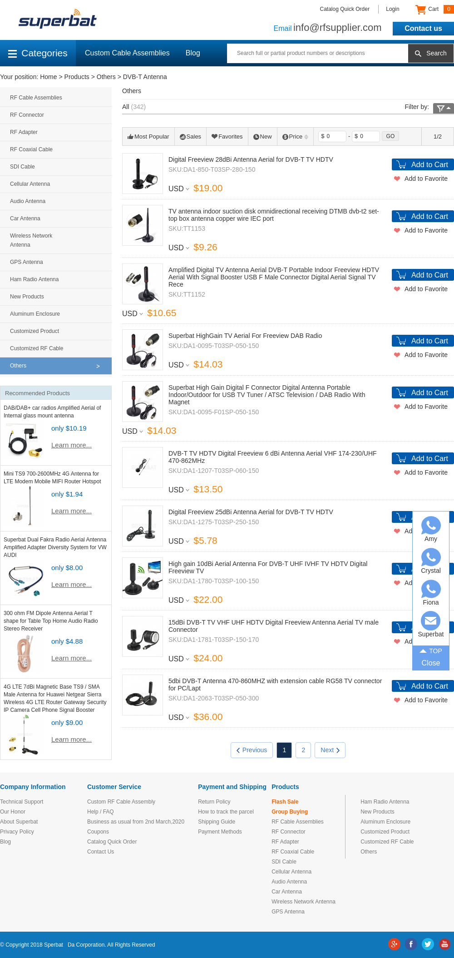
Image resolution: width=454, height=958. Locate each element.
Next (330, 750)
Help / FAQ (100, 812)
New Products (27, 296)
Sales (191, 136)
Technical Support (21, 802)
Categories (38, 53)
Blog (193, 53)
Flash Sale (284, 802)
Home (48, 76)
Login (392, 9)
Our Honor (12, 812)
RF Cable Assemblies (36, 97)
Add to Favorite (426, 178)
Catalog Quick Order (345, 9)
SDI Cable (22, 167)
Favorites (227, 136)
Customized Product (34, 331)
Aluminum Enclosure (35, 314)
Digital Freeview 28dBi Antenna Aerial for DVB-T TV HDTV (250, 159)
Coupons (98, 832)
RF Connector (27, 115)
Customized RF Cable (36, 348)
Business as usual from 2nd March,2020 (135, 822)
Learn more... (71, 445)
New (262, 136)
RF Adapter (24, 132)
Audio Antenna (27, 201)
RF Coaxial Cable (31, 149)
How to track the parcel (226, 812)
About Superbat (19, 822)
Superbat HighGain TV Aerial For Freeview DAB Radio (245, 335)
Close (431, 663)
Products (76, 76)
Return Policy (214, 802)
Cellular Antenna (30, 184)
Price (295, 136)
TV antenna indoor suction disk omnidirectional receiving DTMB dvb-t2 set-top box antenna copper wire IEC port (273, 215)
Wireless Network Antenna (31, 240)
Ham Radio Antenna (34, 279)
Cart (434, 10)
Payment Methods (220, 832)
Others (106, 76)
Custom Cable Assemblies (127, 53)
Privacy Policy (17, 832)
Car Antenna (25, 218)
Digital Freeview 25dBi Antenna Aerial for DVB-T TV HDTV (250, 512)
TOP (430, 650)
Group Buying (289, 812)
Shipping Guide (216, 822)
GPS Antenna (26, 262)
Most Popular (148, 136)
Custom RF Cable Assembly (121, 802)
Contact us (423, 28)
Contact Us (100, 852)
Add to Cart (429, 165)
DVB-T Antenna (145, 76)
